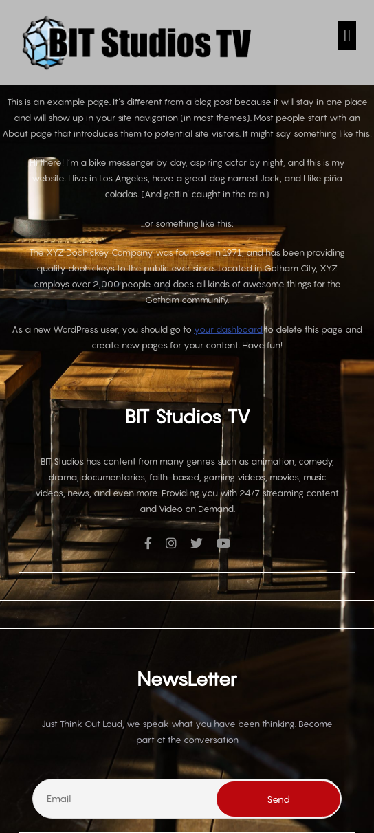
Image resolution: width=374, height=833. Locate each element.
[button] (347, 36)
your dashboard (228, 329)
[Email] (187, 799)
